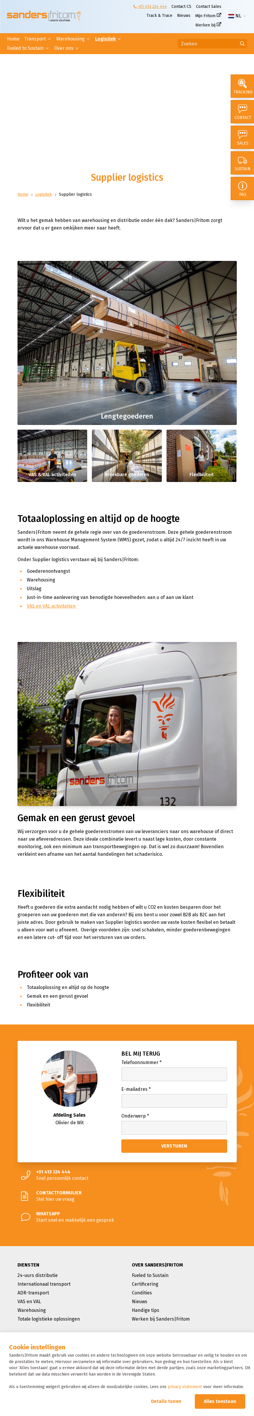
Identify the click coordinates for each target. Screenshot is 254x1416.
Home (13, 39)
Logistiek (105, 39)
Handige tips (145, 1310)
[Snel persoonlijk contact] (127, 1175)
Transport (35, 39)
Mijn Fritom (205, 15)
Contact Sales (208, 6)
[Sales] (242, 137)
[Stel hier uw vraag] (127, 1196)
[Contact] (242, 111)
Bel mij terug (140, 1053)
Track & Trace (159, 15)
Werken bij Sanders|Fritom (161, 1319)
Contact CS (181, 6)
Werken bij (205, 25)
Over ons (63, 48)
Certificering (145, 1284)
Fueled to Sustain (25, 48)
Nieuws (183, 15)
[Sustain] (242, 163)
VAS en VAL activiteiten (52, 606)
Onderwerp (135, 1116)
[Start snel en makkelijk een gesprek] (127, 1217)
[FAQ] (242, 188)
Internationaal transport (44, 1284)
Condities (142, 1293)
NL (234, 16)
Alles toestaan (220, 1401)
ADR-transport (33, 1293)
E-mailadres (136, 1089)
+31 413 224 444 (152, 6)
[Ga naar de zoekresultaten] (242, 43)
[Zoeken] (212, 43)
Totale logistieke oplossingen (48, 1319)
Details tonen (166, 1401)
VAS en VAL (29, 1301)
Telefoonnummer (141, 1062)
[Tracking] (242, 86)
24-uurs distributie (37, 1275)
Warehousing (70, 39)
